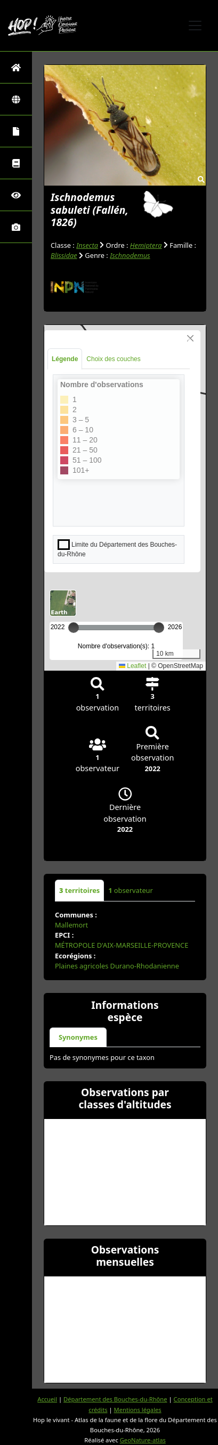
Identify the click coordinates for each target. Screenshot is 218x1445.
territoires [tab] (79, 890)
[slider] (159, 627)
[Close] (190, 338)
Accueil (47, 1399)
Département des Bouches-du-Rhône (115, 1399)
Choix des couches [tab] (113, 359)
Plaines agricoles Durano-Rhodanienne (117, 966)
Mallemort (71, 925)
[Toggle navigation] (195, 25)
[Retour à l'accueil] (16, 67)
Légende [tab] (65, 359)
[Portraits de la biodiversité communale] (16, 131)
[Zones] (16, 99)
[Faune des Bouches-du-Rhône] (16, 163)
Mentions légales (138, 1410)
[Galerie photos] (16, 227)
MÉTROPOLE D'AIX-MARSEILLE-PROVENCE (121, 945)
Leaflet (132, 666)
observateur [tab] (130, 890)
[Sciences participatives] (16, 195)
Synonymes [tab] (78, 1037)
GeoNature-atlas (143, 1440)
